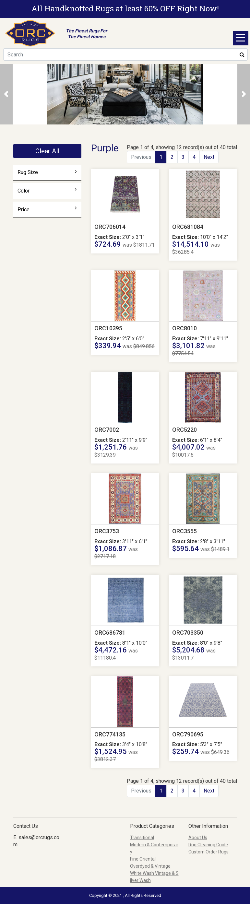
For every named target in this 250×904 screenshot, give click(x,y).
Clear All (47, 151)
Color (47, 190)
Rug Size (47, 172)
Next (209, 157)
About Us (197, 837)
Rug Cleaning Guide (208, 844)
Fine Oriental (143, 859)
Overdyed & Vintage (150, 866)
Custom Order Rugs (208, 851)
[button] (6, 94)
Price (47, 209)
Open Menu (240, 38)
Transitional (142, 837)
